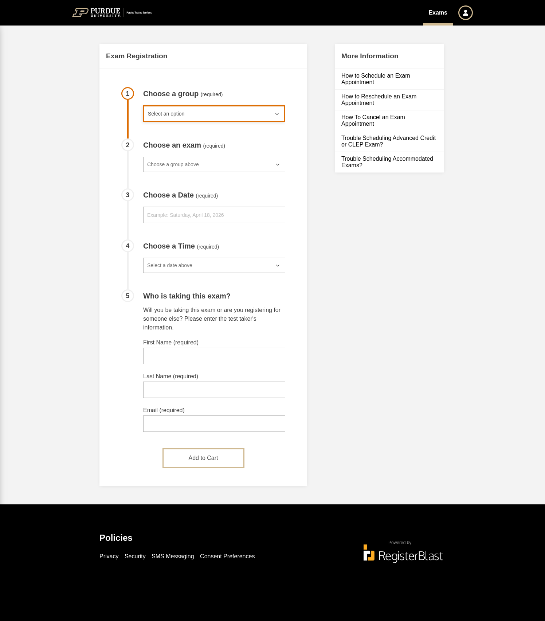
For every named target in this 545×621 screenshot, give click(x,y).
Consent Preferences (227, 556)
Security (135, 556)
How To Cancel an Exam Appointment (373, 120)
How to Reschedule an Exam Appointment (378, 99)
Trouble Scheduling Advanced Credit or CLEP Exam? (388, 141)
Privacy (108, 556)
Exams (437, 12)
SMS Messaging (173, 556)
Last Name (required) (170, 376)
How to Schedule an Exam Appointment (375, 79)
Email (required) (164, 410)
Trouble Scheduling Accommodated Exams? (387, 162)
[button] (465, 12)
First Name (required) (171, 342)
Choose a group (183, 94)
